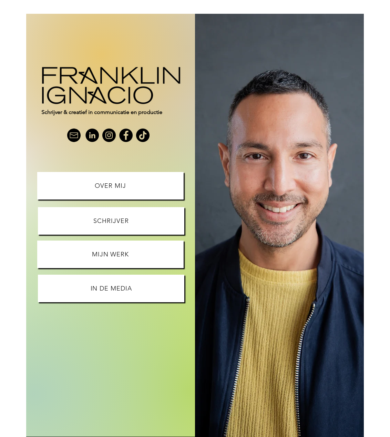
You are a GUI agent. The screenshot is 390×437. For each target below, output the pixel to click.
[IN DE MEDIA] (111, 288)
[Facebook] (126, 135)
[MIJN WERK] (110, 254)
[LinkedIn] (92, 135)
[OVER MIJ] (110, 186)
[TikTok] (143, 135)
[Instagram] (109, 135)
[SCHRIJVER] (111, 221)
